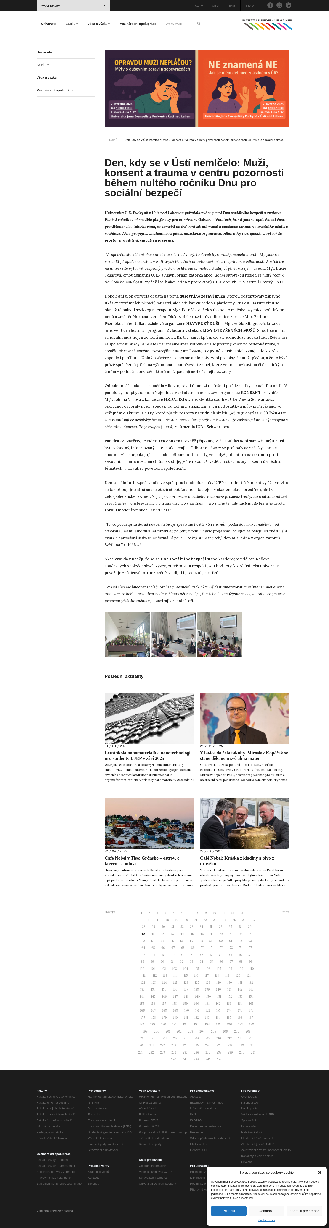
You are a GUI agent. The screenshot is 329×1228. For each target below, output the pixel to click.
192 (185, 1024)
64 (143, 948)
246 (219, 1059)
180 (175, 1018)
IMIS (232, 5)
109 (241, 969)
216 (218, 1038)
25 (234, 920)
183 (207, 1018)
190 (163, 1024)
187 (251, 1018)
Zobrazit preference (304, 1211)
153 (240, 997)
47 (212, 934)
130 (229, 983)
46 (202, 934)
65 (153, 948)
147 (175, 997)
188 (142, 1024)
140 (218, 989)
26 (244, 920)
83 (211, 955)
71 (212, 948)
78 (163, 955)
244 (196, 1059)
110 (252, 969)
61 (230, 941)
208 (248, 1031)
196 (229, 1024)
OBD (215, 5)
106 (207, 969)
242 (173, 1059)
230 (252, 1045)
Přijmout (229, 1211)
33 (191, 927)
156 (153, 1004)
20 (186, 920)
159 (185, 1004)
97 (231, 962)
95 (211, 962)
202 (179, 1031)
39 (250, 927)
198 (251, 1024)
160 (196, 1004)
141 (229, 989)
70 (202, 948)
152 (230, 997)
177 (143, 1018)
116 (196, 976)
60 (221, 941)
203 (190, 1031)
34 (201, 927)
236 (196, 1052)
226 (207, 1045)
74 (241, 948)
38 (240, 927)
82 (201, 955)
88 (142, 962)
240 (241, 1052)
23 (214, 920)
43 (172, 934)
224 (185, 1045)
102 (163, 969)
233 (162, 1052)
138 (196, 989)
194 (207, 1024)
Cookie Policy (266, 1220)
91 (171, 962)
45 (192, 934)
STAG (250, 5)
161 (207, 1004)
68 (183, 948)
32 (182, 927)
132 (251, 983)
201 (168, 1031)
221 (151, 1045)
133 (142, 989)
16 (149, 920)
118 (217, 976)
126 (186, 983)
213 (186, 1038)
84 (221, 955)
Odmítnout (267, 1211)
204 (202, 1031)
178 (153, 1018)
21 (195, 920)
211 (165, 1038)
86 (240, 955)
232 (151, 1052)
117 (207, 976)
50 (241, 934)
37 (230, 927)
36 (221, 927)
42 (162, 934)
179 (164, 1018)
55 (172, 941)
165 (251, 1004)
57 (191, 941)
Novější (110, 912)
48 (221, 934)
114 (175, 976)
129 (218, 983)
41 (152, 934)
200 (156, 1031)
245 (208, 1059)
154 (251, 997)
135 (164, 989)
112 (155, 976)
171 (197, 1010)
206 (225, 1031)
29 (153, 927)
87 (250, 955)
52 (143, 941)
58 (201, 941)
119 (227, 976)
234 (173, 1052)
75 (250, 948)
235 (185, 1052)
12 (232, 913)
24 (224, 920)
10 (214, 913)
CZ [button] (199, 5)
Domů (113, 140)
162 (218, 1004)
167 (153, 1010)
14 (250, 913)
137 (186, 989)
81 (192, 955)
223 (173, 1045)
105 (196, 969)
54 (162, 941)
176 (251, 1010)
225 (196, 1045)
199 (145, 1031)
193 (196, 1024)
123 (153, 983)
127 (197, 983)
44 (182, 934)
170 (186, 1010)
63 (250, 941)
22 (205, 920)
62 (240, 941)
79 (173, 955)
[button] (320, 1172)
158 (174, 1004)
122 (143, 983)
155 (142, 1004)
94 (201, 962)
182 (196, 1018)
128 (208, 983)
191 (174, 1024)
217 (229, 1038)
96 (221, 962)
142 (240, 989)
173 (218, 1010)
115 (186, 976)
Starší (285, 912)
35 (211, 927)
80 (182, 955)
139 (207, 989)
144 (142, 997)
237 (207, 1052)
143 (251, 989)
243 (185, 1059)
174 (229, 1010)
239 (230, 1052)
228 (230, 1045)
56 (182, 941)
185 (229, 1018)
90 (162, 962)
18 (167, 920)
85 (230, 955)
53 (152, 941)
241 (253, 1052)
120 (238, 976)
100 (142, 969)
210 (154, 1038)
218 (240, 1038)
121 (249, 976)
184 (218, 1018)
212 (175, 1038)
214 (197, 1038)
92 (181, 962)
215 (208, 1038)
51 (251, 934)
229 (241, 1045)
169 (175, 1010)
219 (251, 1038)
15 (139, 920)
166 (142, 1010)
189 (152, 1024)
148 (186, 997)
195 (218, 1024)
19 (176, 920)
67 (173, 948)
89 (152, 962)
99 (251, 962)
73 (231, 948)
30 (163, 927)
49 (231, 934)
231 (140, 1052)
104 (185, 969)
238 (219, 1052)
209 (143, 1038)
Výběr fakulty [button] (73, 5)
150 (208, 997)
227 (219, 1045)
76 (144, 955)
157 (164, 1004)
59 (211, 941)
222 (162, 1045)
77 (153, 955)
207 (236, 1031)
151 (219, 997)
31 (172, 927)
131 (240, 983)
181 (186, 1018)
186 (240, 1018)
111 (144, 976)
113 (165, 976)
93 (191, 962)
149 (197, 997)
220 (140, 1045)
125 (175, 983)
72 (221, 948)
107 (219, 969)
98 (241, 962)
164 (240, 1004)
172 (208, 1010)
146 (164, 997)
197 (240, 1024)
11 (224, 913)
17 (158, 920)
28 (143, 927)
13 (241, 913)
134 (153, 989)
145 (153, 997)
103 (174, 969)
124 (164, 983)
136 (175, 989)
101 (153, 969)
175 (240, 1010)
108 (230, 969)
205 (213, 1031)
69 (193, 948)
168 (164, 1010)
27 (253, 920)
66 (163, 948)
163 (229, 1004)
